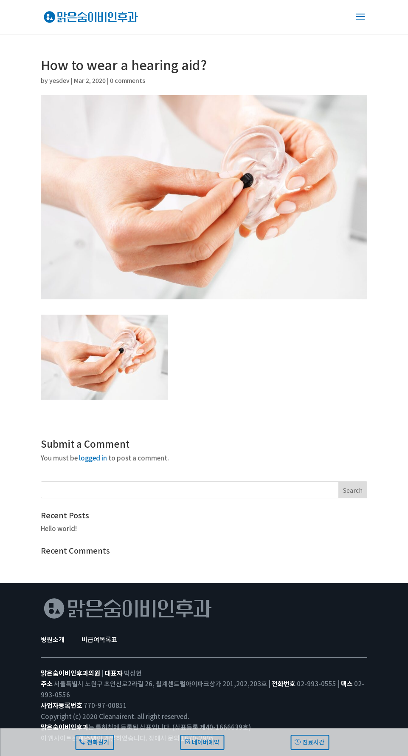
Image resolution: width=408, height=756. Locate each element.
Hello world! (59, 528)
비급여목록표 (99, 639)
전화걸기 (98, 742)
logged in (93, 457)
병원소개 (53, 639)
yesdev (59, 80)
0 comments (127, 80)
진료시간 (313, 742)
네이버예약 (205, 742)
